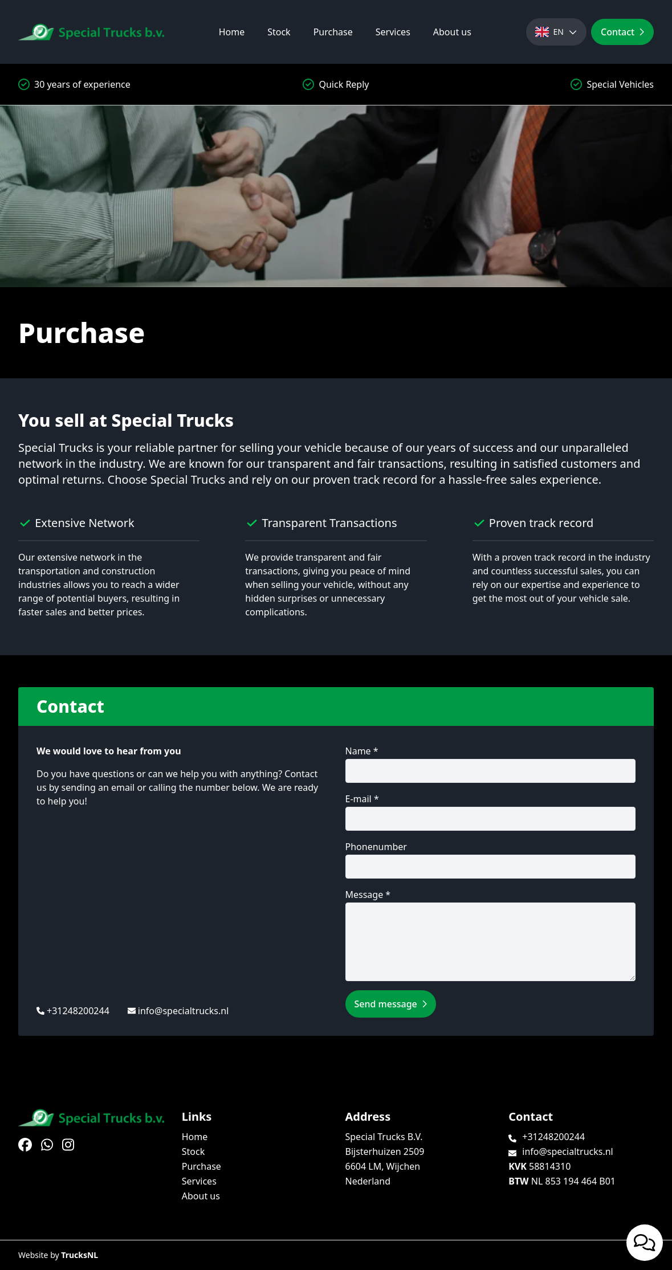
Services (393, 32)
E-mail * (490, 812)
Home (232, 32)
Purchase (333, 32)
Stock (278, 32)
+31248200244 (78, 1010)
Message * (490, 934)
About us (452, 32)
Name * (490, 764)
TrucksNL (79, 1254)
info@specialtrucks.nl (183, 1010)
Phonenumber (490, 859)
